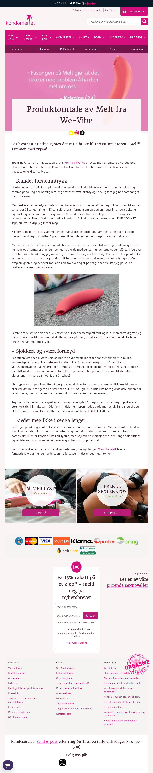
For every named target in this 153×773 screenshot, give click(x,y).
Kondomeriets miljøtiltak (69, 688)
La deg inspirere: (139, 573)
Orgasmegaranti (64, 678)
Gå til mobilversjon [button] (18, 717)
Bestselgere (42, 49)
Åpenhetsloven (64, 693)
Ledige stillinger (64, 673)
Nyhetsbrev (14, 683)
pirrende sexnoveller (127, 585)
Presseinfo (13, 693)
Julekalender (17, 49)
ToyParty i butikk (65, 703)
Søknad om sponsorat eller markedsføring (22, 700)
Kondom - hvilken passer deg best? (122, 696)
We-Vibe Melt (107, 449)
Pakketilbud (67, 49)
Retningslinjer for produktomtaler (25, 688)
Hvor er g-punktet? (113, 707)
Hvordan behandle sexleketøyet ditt (122, 683)
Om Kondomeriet (65, 667)
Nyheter (114, 49)
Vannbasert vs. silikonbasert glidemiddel (119, 690)
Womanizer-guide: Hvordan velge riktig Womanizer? (124, 713)
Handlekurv (137, 11)
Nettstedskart (63, 713)
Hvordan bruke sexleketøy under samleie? (120, 722)
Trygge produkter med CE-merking (74, 708)
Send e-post (47, 741)
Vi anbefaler (92, 49)
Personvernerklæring (76, 642)
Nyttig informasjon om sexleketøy (121, 678)
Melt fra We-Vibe (75, 163)
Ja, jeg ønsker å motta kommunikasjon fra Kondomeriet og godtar (76, 633)
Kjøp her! (91, 3)
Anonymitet (14, 678)
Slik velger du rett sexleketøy (119, 673)
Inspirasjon (136, 49)
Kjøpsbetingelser (17, 673)
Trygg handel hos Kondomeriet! (72, 683)
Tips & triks (110, 667)
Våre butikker (15, 667)
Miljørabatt (62, 698)
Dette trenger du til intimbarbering (122, 702)
